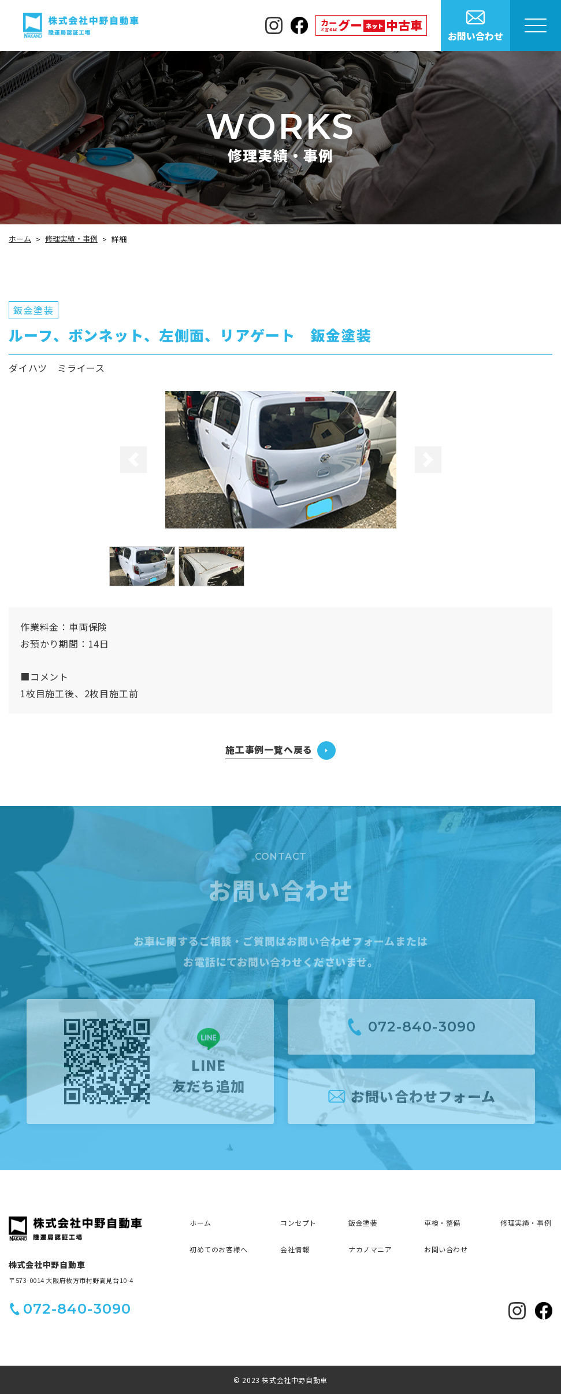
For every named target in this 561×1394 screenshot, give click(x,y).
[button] (133, 459)
